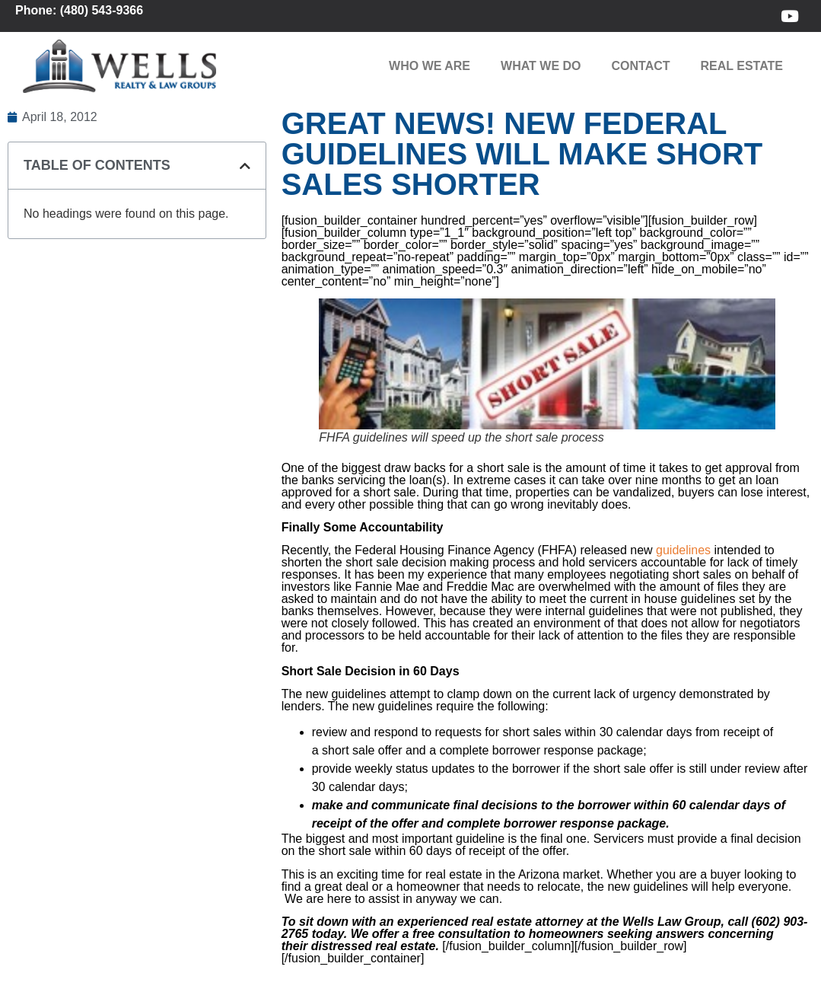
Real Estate (742, 65)
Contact (641, 65)
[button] (245, 166)
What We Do (541, 65)
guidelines (683, 550)
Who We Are (429, 65)
